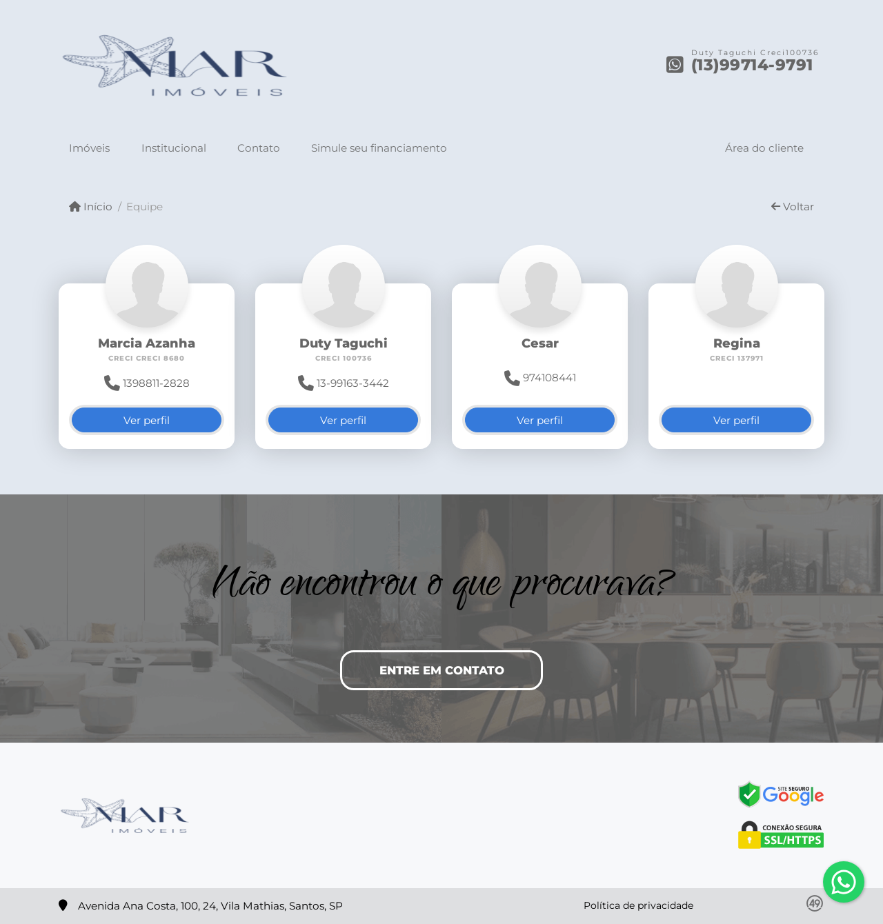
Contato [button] (258, 147)
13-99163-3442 (343, 383)
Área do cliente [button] (764, 147)
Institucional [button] (173, 147)
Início (90, 206)
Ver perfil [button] (146, 420)
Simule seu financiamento (379, 147)
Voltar (792, 206)
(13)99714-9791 (752, 64)
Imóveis (89, 147)
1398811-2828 (147, 383)
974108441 (540, 377)
